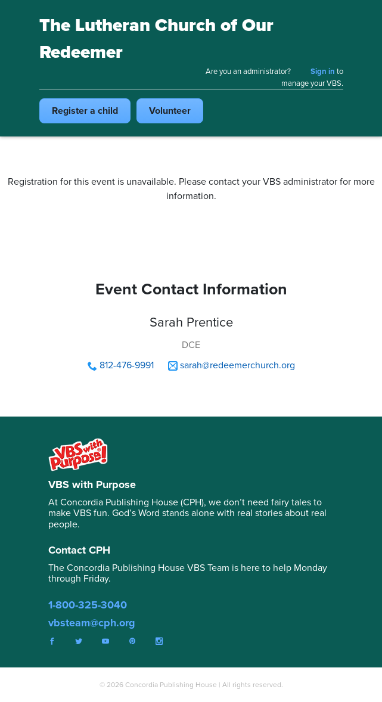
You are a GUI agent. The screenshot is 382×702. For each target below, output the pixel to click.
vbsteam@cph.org (91, 622)
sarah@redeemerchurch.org (237, 365)
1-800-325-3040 (87, 605)
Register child (85, 110)
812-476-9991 (127, 365)
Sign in (322, 71)
